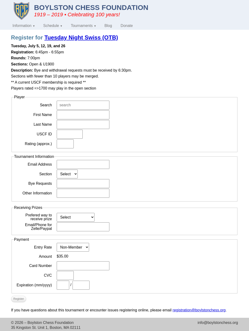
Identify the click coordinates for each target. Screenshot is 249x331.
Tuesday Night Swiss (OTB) (81, 37)
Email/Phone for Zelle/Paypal (38, 227)
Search (46, 105)
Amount (45, 256)
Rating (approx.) (38, 144)
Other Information (37, 193)
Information (22, 26)
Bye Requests (40, 183)
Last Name (43, 124)
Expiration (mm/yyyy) (34, 285)
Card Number (40, 266)
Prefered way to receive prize (39, 217)
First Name (42, 115)
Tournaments (82, 26)
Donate (127, 26)
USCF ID (44, 134)
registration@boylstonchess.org (199, 310)
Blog (108, 26)
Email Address (40, 164)
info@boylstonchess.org (217, 323)
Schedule (51, 26)
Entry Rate (43, 247)
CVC (48, 275)
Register (18, 299)
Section (45, 174)
